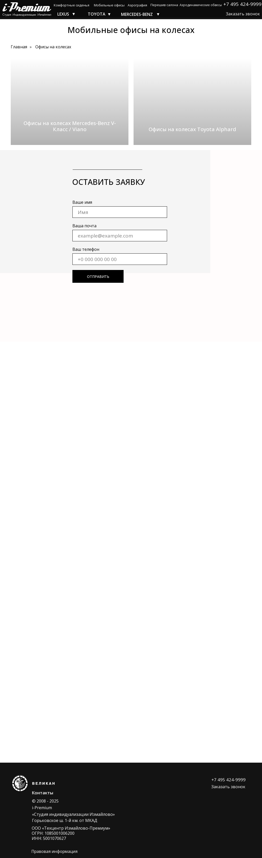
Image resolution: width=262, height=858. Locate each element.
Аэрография (137, 5)
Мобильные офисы (109, 5)
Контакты (42, 793)
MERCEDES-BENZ (137, 14)
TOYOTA (96, 14)
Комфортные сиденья (71, 5)
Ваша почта (84, 226)
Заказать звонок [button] (243, 14)
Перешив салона (164, 5)
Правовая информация (54, 851)
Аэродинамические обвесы (201, 5)
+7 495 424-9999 (228, 780)
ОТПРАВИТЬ (98, 276)
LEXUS (63, 14)
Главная (19, 46)
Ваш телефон (85, 249)
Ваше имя (82, 202)
